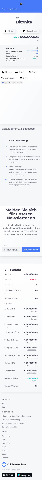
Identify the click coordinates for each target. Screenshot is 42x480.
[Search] (40, 4)
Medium (5, 458)
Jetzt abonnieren (30, 250)
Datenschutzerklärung (11, 420)
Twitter (5, 447)
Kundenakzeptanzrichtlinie (13, 423)
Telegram (5, 450)
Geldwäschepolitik (9, 427)
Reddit (4, 454)
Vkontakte (6, 443)
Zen (3, 440)
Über (4, 407)
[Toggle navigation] (1, 4)
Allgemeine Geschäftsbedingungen (16, 416)
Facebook (6, 436)
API (3, 403)
